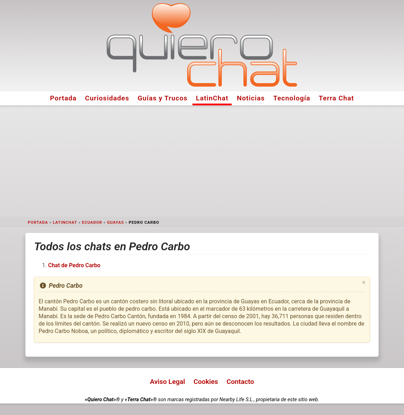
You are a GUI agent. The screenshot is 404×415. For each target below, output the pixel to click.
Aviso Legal (167, 382)
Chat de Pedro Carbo (74, 265)
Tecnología (291, 98)
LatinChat (212, 98)
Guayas (115, 222)
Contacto (240, 382)
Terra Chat (336, 98)
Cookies (206, 382)
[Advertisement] (202, 161)
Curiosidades (107, 98)
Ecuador (92, 222)
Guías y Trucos (163, 98)
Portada (63, 98)
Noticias (251, 98)
